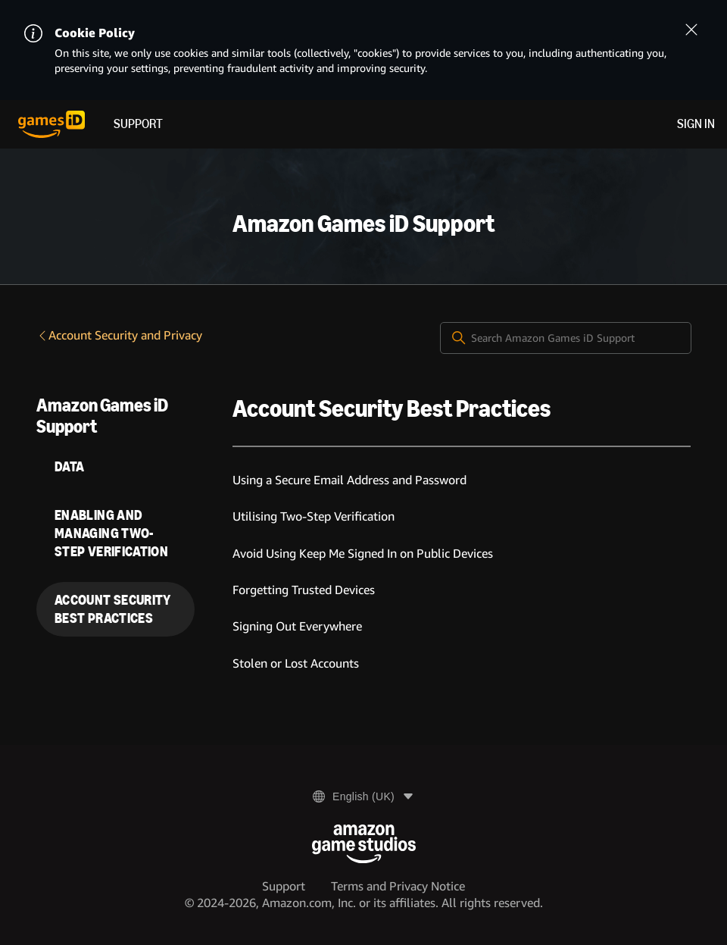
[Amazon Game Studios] (364, 844)
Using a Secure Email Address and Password (349, 480)
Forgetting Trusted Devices (303, 590)
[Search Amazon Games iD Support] (566, 338)
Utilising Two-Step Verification (313, 516)
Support (138, 124)
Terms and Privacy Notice (398, 886)
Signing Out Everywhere (297, 626)
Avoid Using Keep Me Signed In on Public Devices (362, 554)
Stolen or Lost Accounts (295, 663)
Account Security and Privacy (119, 335)
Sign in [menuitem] (696, 124)
